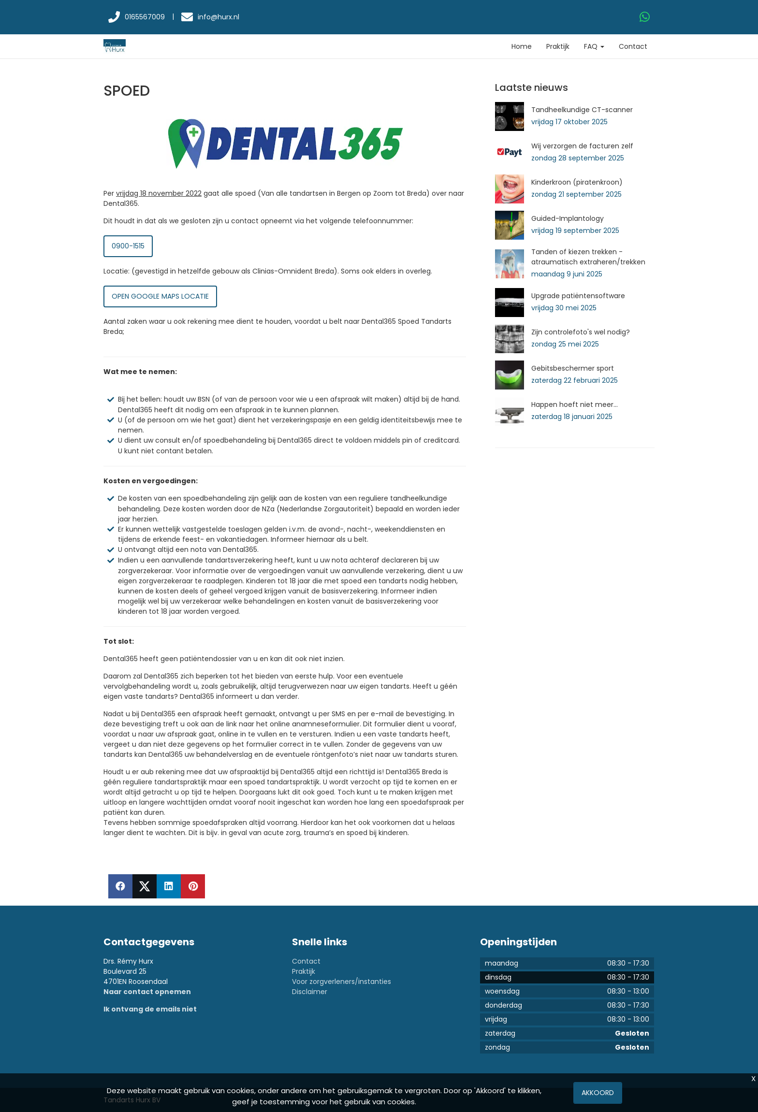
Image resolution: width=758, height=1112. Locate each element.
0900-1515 (128, 246)
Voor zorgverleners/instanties (341, 981)
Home (521, 46)
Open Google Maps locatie (160, 296)
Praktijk (557, 46)
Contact (633, 46)
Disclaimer (309, 991)
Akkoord (598, 1093)
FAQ (594, 46)
